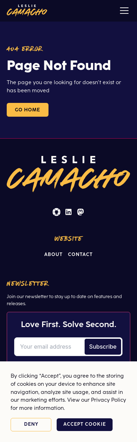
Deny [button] (31, 424)
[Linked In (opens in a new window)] (68, 212)
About (53, 254)
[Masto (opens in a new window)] (80, 212)
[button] (123, 10)
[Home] (27, 10)
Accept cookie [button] (84, 424)
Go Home (27, 110)
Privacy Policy (108, 400)
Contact (80, 254)
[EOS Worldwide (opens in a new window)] (56, 212)
